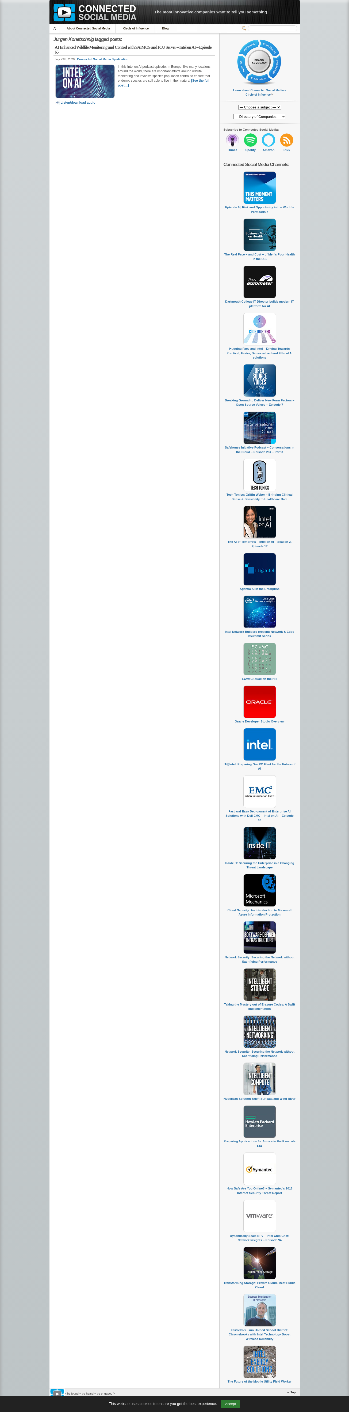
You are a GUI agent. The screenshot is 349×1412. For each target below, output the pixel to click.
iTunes (232, 150)
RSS (286, 150)
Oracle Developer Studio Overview (259, 721)
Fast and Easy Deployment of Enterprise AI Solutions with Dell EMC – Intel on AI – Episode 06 (259, 816)
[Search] (272, 28)
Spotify (250, 150)
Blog (165, 28)
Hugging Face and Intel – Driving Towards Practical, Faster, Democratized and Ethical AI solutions (259, 353)
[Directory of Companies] (259, 107)
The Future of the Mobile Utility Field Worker (260, 1381)
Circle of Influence (136, 28)
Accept (230, 1404)
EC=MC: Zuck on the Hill (259, 678)
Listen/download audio (75, 102)
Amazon (268, 150)
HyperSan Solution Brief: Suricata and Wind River (260, 1098)
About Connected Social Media (88, 28)
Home (55, 28)
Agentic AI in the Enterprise (259, 588)
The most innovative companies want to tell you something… (213, 12)
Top (293, 1392)
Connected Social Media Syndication (102, 59)
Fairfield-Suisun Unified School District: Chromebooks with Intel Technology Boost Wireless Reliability (259, 1334)
